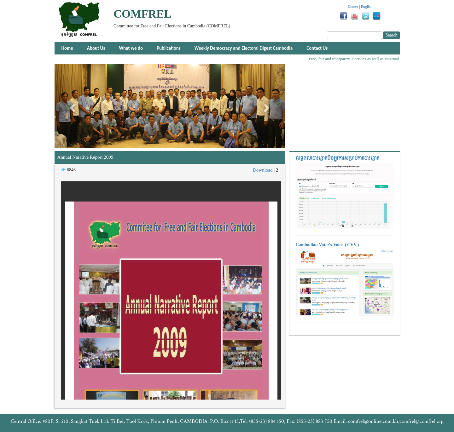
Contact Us (317, 48)
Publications (169, 48)
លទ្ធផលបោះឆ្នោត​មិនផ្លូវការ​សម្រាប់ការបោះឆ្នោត (337, 158)
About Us (96, 48)
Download (263, 170)
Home (67, 48)
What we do (131, 48)
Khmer (353, 6)
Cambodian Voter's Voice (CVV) (327, 245)
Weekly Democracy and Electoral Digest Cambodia (244, 48)
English (366, 6)
